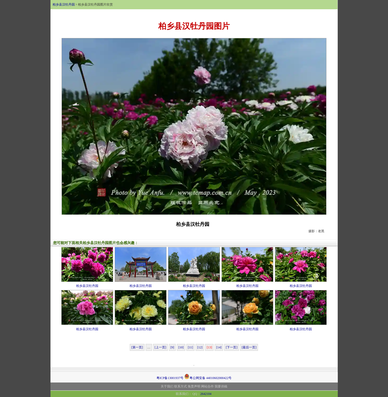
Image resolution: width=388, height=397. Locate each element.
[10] (181, 347)
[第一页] (137, 347)
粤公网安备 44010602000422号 (208, 376)
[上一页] (160, 347)
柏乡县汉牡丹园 (64, 4)
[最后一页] (249, 347)
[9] (172, 347)
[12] (199, 347)
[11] (190, 347)
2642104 (205, 394)
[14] (218, 347)
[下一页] (231, 347)
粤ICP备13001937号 (170, 378)
